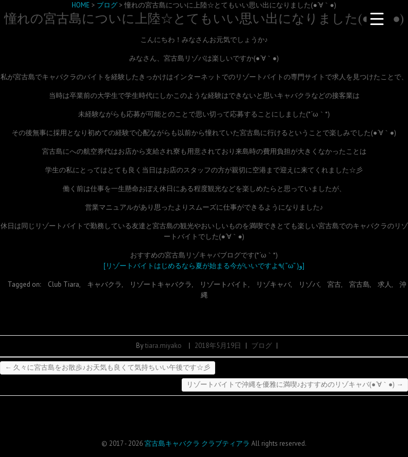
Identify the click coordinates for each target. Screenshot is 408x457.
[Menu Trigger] (377, 18)
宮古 (334, 284)
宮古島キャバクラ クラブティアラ (197, 443)
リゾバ (309, 284)
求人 (385, 284)
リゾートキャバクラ (161, 284)
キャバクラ (104, 284)
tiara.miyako (163, 345)
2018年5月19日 (217, 345)
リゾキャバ (273, 284)
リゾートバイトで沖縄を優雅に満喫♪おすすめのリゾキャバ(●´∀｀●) (294, 384)
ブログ (261, 345)
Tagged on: (24, 284)
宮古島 (359, 284)
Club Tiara (63, 284)
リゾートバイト (224, 284)
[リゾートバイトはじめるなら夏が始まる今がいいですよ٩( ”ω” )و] (204, 265)
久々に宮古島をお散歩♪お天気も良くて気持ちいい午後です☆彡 (107, 367)
